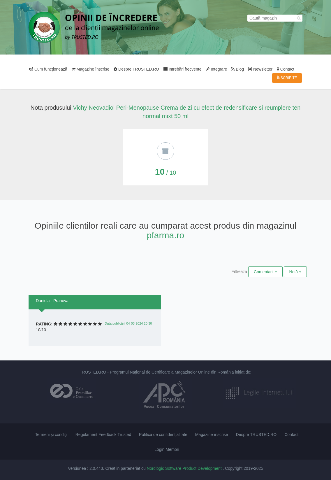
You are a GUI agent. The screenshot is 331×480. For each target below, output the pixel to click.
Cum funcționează (48, 69)
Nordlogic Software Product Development (185, 468)
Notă (295, 271)
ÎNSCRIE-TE (287, 78)
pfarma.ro (165, 235)
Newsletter (260, 69)
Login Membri (166, 449)
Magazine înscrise (91, 69)
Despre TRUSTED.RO (136, 69)
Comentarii (265, 271)
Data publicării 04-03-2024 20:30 (128, 323)
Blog (237, 69)
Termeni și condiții (51, 434)
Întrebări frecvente (182, 69)
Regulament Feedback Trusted (103, 434)
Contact (285, 69)
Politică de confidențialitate (163, 434)
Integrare (216, 69)
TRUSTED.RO (93, 372)
